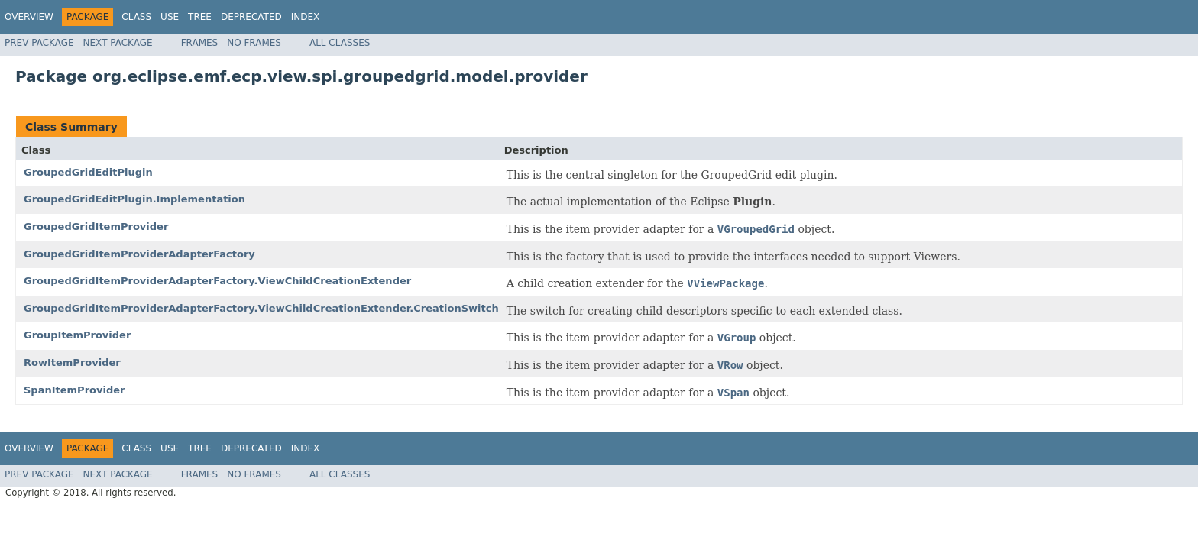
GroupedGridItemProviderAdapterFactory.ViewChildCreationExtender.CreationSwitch (261, 308)
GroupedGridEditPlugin (88, 172)
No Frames (254, 42)
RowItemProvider (72, 362)
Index (305, 16)
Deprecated (251, 16)
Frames (200, 42)
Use (169, 16)
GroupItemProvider (77, 335)
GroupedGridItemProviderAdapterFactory (139, 254)
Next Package (118, 42)
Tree (200, 16)
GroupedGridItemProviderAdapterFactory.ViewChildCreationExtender (217, 280)
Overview (29, 16)
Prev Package (39, 42)
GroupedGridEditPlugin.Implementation (134, 199)
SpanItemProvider (74, 390)
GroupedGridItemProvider (96, 226)
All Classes (339, 42)
